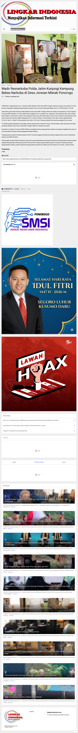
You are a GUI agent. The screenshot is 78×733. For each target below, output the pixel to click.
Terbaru (5, 438)
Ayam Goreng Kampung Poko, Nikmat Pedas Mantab (23, 697)
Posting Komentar (6, 191)
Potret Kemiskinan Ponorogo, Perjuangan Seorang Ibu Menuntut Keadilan (30, 675)
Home (3, 85)
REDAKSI (32, 711)
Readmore (13, 507)
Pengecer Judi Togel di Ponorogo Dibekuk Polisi (22, 632)
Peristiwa (9, 85)
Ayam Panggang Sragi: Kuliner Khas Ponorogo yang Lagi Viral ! (26, 567)
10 (6, 694)
